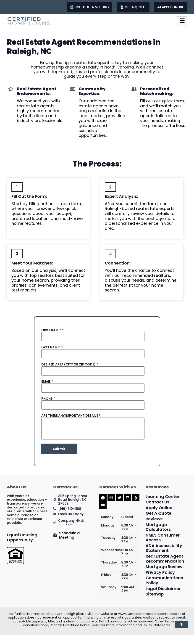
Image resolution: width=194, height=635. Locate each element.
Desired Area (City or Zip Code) (68, 364)
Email (46, 382)
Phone (47, 399)
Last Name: (51, 347)
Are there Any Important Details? (70, 416)
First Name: (51, 330)
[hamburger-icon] (182, 21)
